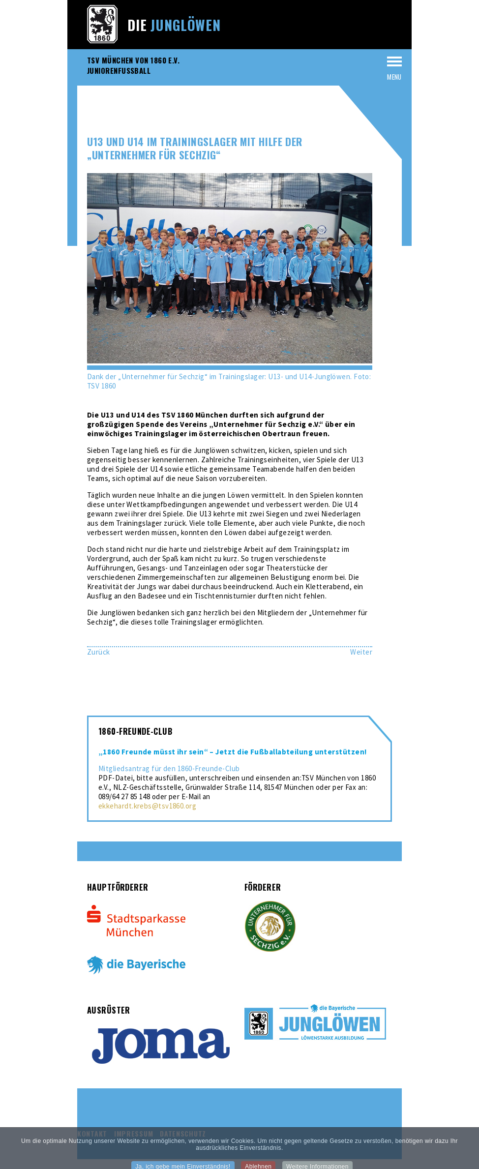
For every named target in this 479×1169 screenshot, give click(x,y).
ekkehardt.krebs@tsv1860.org (147, 805)
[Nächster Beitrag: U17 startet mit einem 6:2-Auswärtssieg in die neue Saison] (361, 652)
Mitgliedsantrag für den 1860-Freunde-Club (169, 768)
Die (174, 25)
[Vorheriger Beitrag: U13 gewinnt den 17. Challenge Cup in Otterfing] (98, 652)
